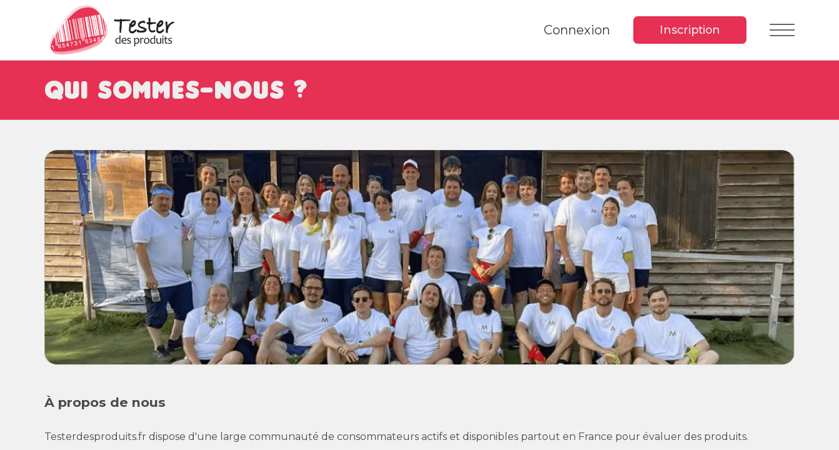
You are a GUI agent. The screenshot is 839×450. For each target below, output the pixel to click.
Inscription (690, 29)
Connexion (577, 30)
